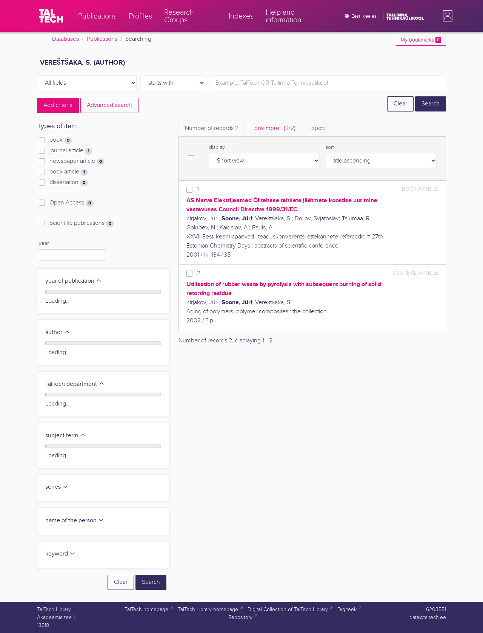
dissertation (68, 182)
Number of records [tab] (211, 128)
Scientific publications (81, 223)
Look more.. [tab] (273, 128)
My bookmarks (421, 40)
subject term (65, 435)
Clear (400, 103)
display (217, 147)
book (60, 140)
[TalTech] (51, 16)
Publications (102, 39)
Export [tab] (316, 128)
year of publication (73, 281)
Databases (65, 39)
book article (68, 172)
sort (330, 147)
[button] (446, 16)
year (44, 243)
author (57, 332)
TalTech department (75, 384)
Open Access (71, 203)
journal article (70, 151)
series (56, 487)
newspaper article (77, 161)
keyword (60, 553)
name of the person (74, 520)
